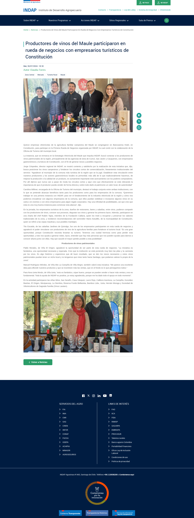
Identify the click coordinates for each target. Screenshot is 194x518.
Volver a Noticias (37, 362)
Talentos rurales (118, 438)
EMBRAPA (116, 430)
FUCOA (66, 438)
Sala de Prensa (147, 20)
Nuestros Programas (60, 20)
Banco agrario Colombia (122, 442)
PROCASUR (116, 434)
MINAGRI (66, 450)
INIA (64, 413)
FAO (113, 409)
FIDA (114, 417)
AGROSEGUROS (69, 454)
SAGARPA (116, 426)
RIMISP (115, 421)
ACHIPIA (66, 446)
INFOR (65, 430)
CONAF (66, 434)
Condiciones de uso (120, 457)
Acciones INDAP (90, 20)
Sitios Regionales (119, 20)
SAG (64, 421)
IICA (113, 413)
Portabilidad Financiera (121, 446)
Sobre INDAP (30, 20)
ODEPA (65, 442)
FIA (64, 409)
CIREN (65, 426)
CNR (64, 417)
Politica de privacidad (121, 461)
